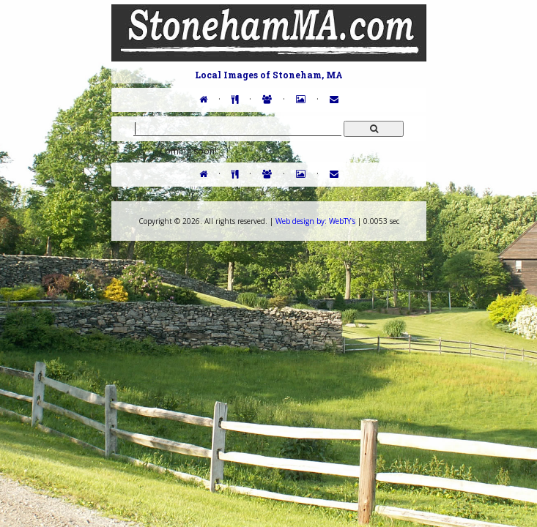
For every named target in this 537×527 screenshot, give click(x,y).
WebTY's (315, 221)
